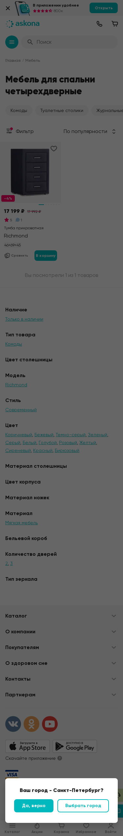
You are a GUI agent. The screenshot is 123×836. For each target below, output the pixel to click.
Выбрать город (83, 805)
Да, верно (34, 805)
